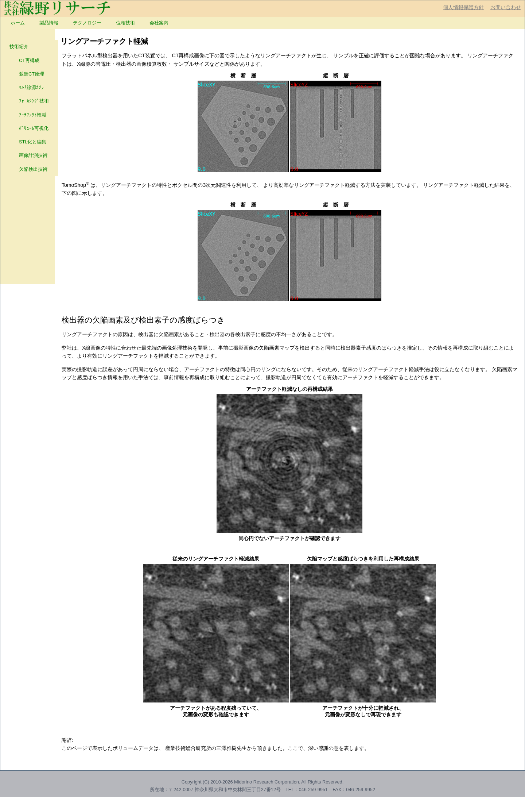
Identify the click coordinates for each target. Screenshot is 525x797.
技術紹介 (18, 46)
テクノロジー (87, 23)
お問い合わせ (505, 7)
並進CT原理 (26, 74)
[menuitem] (17, 22)
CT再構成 (24, 60)
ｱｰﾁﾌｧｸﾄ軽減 (27, 115)
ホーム (18, 23)
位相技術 (125, 23)
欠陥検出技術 (28, 169)
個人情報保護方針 (463, 7)
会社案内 (158, 23)
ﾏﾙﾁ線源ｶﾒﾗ (26, 87)
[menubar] (89, 22)
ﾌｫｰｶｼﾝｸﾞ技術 (29, 101)
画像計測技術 (28, 155)
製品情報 (48, 23)
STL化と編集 (27, 142)
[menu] (29, 108)
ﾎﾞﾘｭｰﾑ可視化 (28, 128)
